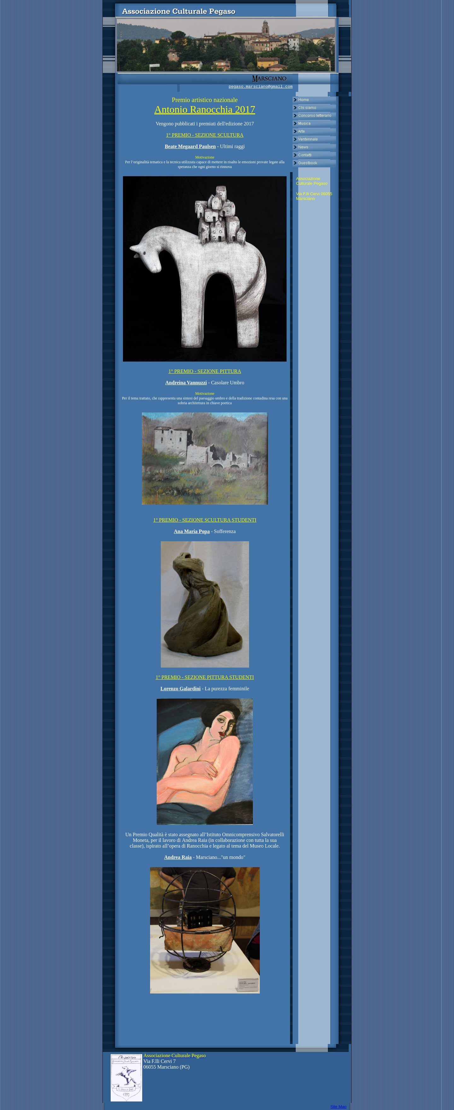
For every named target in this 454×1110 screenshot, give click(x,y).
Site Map (338, 1106)
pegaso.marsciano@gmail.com (261, 86)
